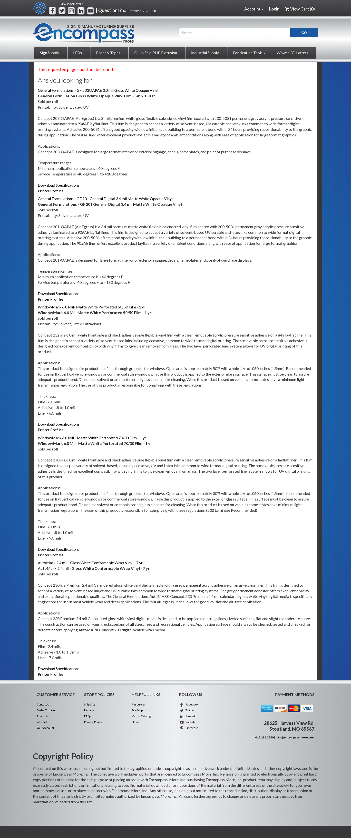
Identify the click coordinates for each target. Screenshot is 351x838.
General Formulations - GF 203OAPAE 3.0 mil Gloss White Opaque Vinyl (98, 90)
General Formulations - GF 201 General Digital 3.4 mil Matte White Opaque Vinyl (105, 198)
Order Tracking (46, 710)
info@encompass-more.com (295, 737)
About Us (43, 716)
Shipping (89, 704)
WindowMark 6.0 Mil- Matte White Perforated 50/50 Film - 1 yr (91, 307)
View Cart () (300, 8)
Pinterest (188, 728)
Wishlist (42, 722)
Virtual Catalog (141, 716)
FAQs (87, 716)
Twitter (187, 710)
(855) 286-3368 (145, 11)
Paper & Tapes (109, 52)
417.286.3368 (264, 737)
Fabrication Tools (249, 52)
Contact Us (44, 704)
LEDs (79, 52)
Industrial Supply (206, 52)
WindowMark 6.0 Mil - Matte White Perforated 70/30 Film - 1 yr (92, 437)
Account (253, 8)
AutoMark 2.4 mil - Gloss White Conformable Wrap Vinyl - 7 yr (90, 562)
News (135, 722)
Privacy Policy (93, 722)
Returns (89, 710)
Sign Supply (51, 52)
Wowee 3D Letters (294, 52)
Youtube (187, 722)
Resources (139, 704)
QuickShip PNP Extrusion (157, 52)
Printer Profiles (50, 190)
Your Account (45, 728)
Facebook (188, 704)
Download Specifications (58, 185)
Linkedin (188, 716)
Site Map (137, 710)
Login (274, 8)
